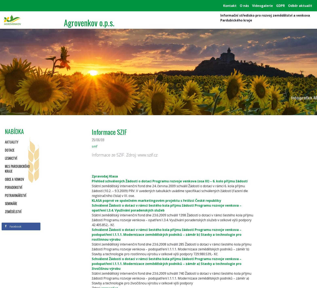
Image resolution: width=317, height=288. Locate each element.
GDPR (280, 5)
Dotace (9, 150)
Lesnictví (11, 158)
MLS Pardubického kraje (17, 169)
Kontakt (230, 5)
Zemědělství (13, 211)
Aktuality (11, 142)
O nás (244, 5)
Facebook (12, 226)
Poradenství (13, 187)
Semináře (11, 203)
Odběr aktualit (300, 5)
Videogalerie (262, 5)
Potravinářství (15, 195)
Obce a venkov (14, 179)
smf (94, 146)
